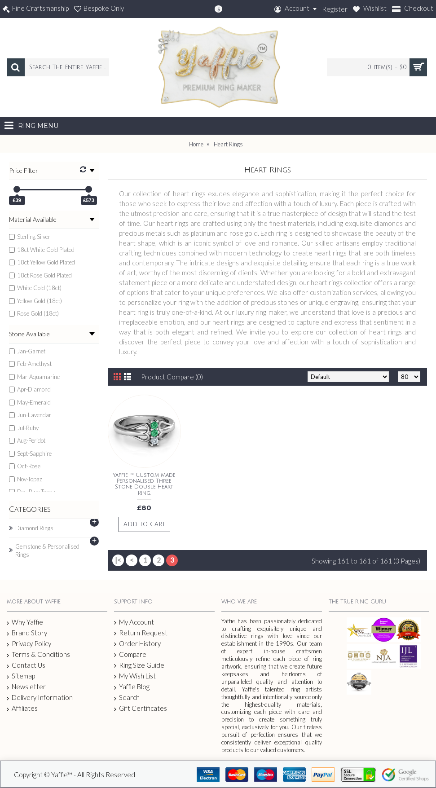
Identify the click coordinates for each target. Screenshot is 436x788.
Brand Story (27, 633)
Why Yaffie (25, 622)
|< (118, 560)
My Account (134, 622)
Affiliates (22, 708)
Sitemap (21, 676)
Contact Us (26, 665)
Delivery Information (40, 697)
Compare (130, 654)
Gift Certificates (140, 708)
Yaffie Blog (132, 686)
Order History (137, 643)
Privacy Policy (29, 643)
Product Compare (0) (172, 377)
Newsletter (26, 686)
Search (127, 697)
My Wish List (135, 676)
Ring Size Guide (139, 665)
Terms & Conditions (38, 654)
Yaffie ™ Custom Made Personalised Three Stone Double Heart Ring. (144, 484)
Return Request (140, 633)
